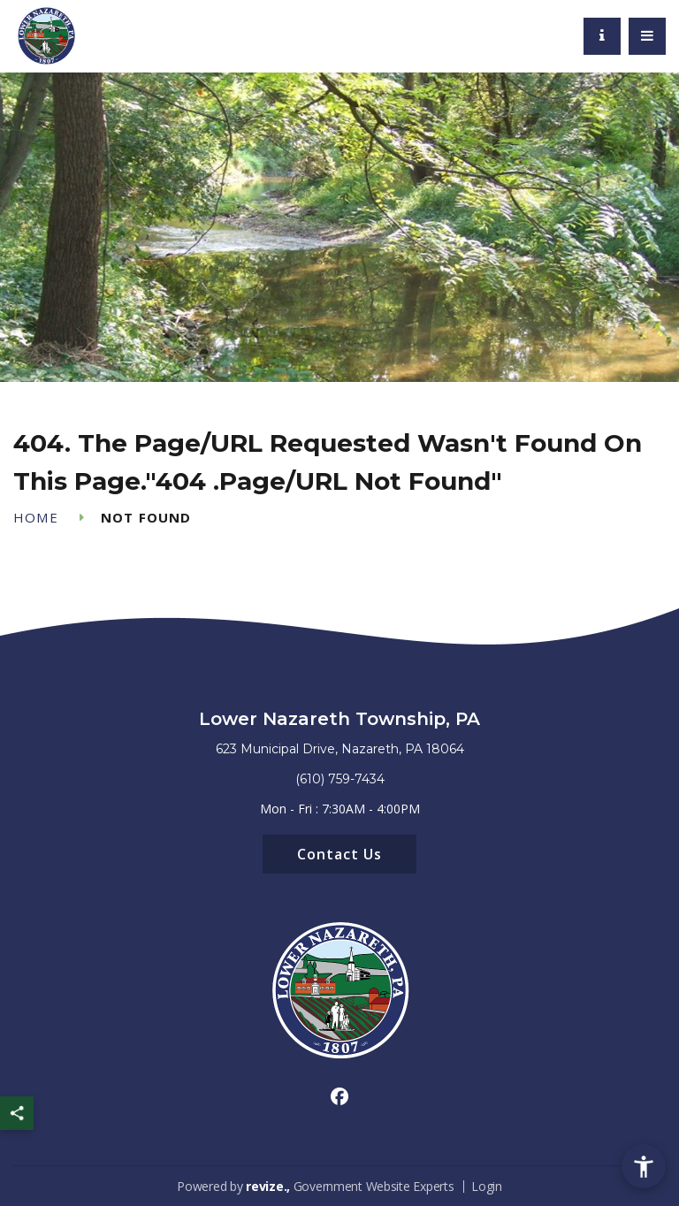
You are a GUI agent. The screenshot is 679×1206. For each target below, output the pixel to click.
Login (486, 1186)
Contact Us (339, 854)
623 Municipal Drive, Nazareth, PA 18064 (340, 749)
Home (35, 517)
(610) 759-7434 (340, 779)
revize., (268, 1186)
